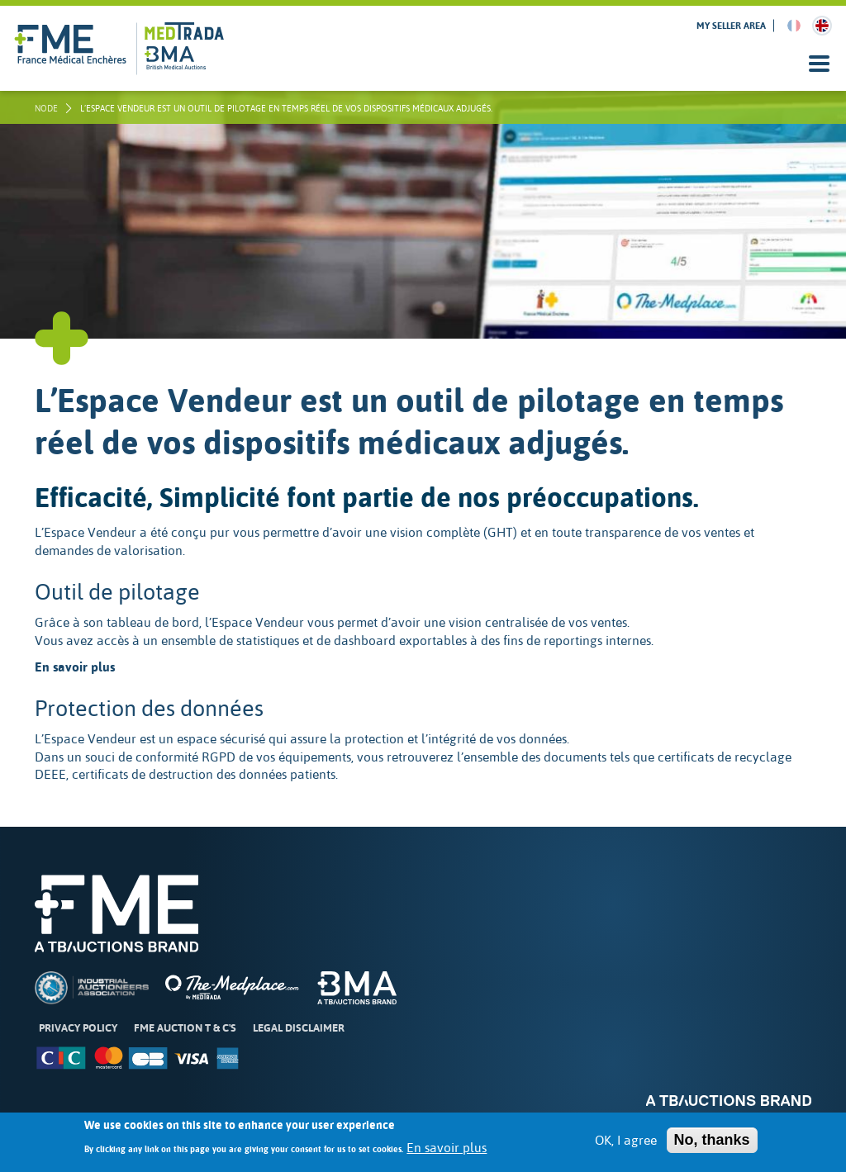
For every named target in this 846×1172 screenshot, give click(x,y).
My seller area (731, 26)
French (794, 25)
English (822, 25)
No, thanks (712, 1145)
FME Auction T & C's (185, 1028)
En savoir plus (446, 1154)
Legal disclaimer (299, 1028)
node (46, 108)
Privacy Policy (78, 1028)
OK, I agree (626, 1146)
